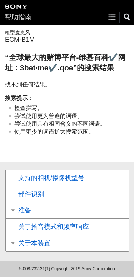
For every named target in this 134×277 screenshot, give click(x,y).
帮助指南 (18, 17)
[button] (127, 17)
